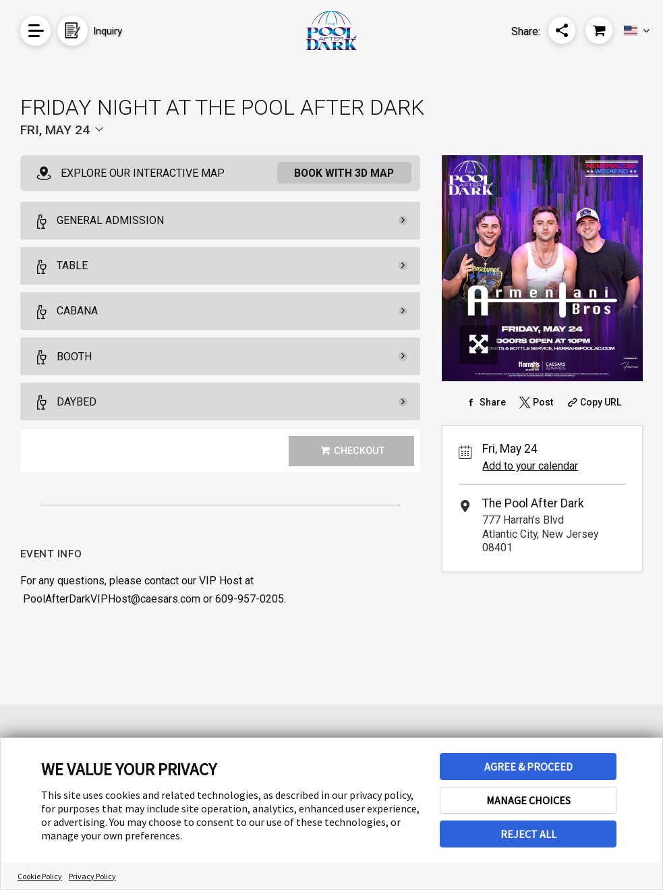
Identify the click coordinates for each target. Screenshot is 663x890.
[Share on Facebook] (484, 402)
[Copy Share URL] (593, 402)
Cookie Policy (40, 876)
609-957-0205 (249, 598)
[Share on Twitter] (535, 402)
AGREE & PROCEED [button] (528, 766)
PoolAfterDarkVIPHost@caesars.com (111, 598)
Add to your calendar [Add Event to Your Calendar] (530, 466)
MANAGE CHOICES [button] (528, 800)
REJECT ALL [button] (528, 834)
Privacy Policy (92, 876)
